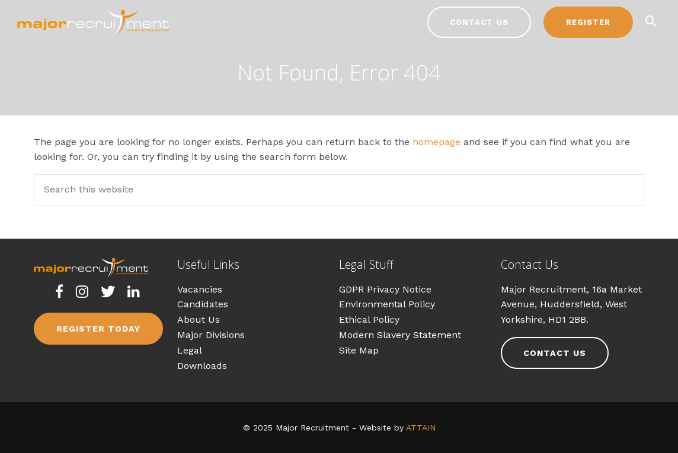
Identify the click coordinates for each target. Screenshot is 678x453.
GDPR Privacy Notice (385, 289)
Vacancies (199, 289)
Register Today (98, 328)
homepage (436, 141)
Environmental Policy (387, 304)
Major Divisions (211, 334)
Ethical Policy (369, 319)
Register (588, 22)
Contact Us (479, 22)
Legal (189, 350)
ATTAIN (421, 427)
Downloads (202, 365)
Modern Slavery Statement (400, 334)
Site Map (359, 350)
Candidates (202, 304)
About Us (198, 319)
